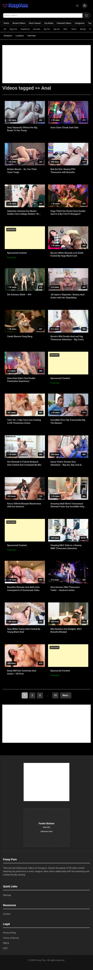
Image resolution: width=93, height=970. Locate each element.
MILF (65, 29)
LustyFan (20, 36)
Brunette (36, 29)
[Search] (86, 15)
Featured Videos (64, 23)
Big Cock (13, 29)
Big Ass (57, 29)
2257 (5, 948)
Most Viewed (35, 23)
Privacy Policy (9, 933)
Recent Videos (19, 23)
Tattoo (73, 29)
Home (6, 23)
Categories (80, 23)
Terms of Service (11, 938)
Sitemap (7, 895)
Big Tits (47, 29)
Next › (66, 695)
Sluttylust (8, 36)
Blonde (83, 29)
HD (5, 29)
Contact (7, 914)
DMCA (6, 943)
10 (55, 695)
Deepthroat (25, 29)
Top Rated (48, 23)
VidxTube (31, 36)
